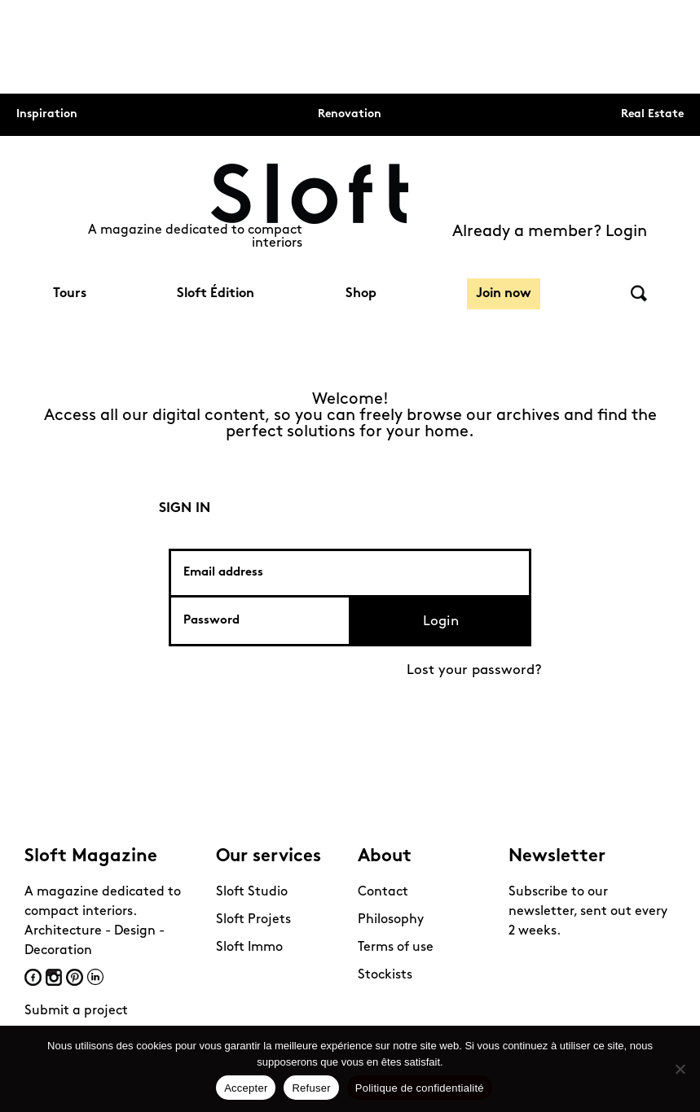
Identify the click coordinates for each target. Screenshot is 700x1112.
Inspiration (46, 114)
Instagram (54, 977)
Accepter (245, 1088)
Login (441, 621)
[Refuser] (679, 1069)
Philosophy (391, 919)
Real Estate (652, 114)
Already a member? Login (549, 232)
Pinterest (74, 977)
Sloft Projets (253, 919)
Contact (383, 892)
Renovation (349, 114)
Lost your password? (474, 670)
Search (639, 293)
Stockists (385, 975)
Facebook (33, 977)
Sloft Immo (249, 947)
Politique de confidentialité (419, 1088)
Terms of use (396, 947)
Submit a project (76, 1011)
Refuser (311, 1088)
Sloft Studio (252, 892)
